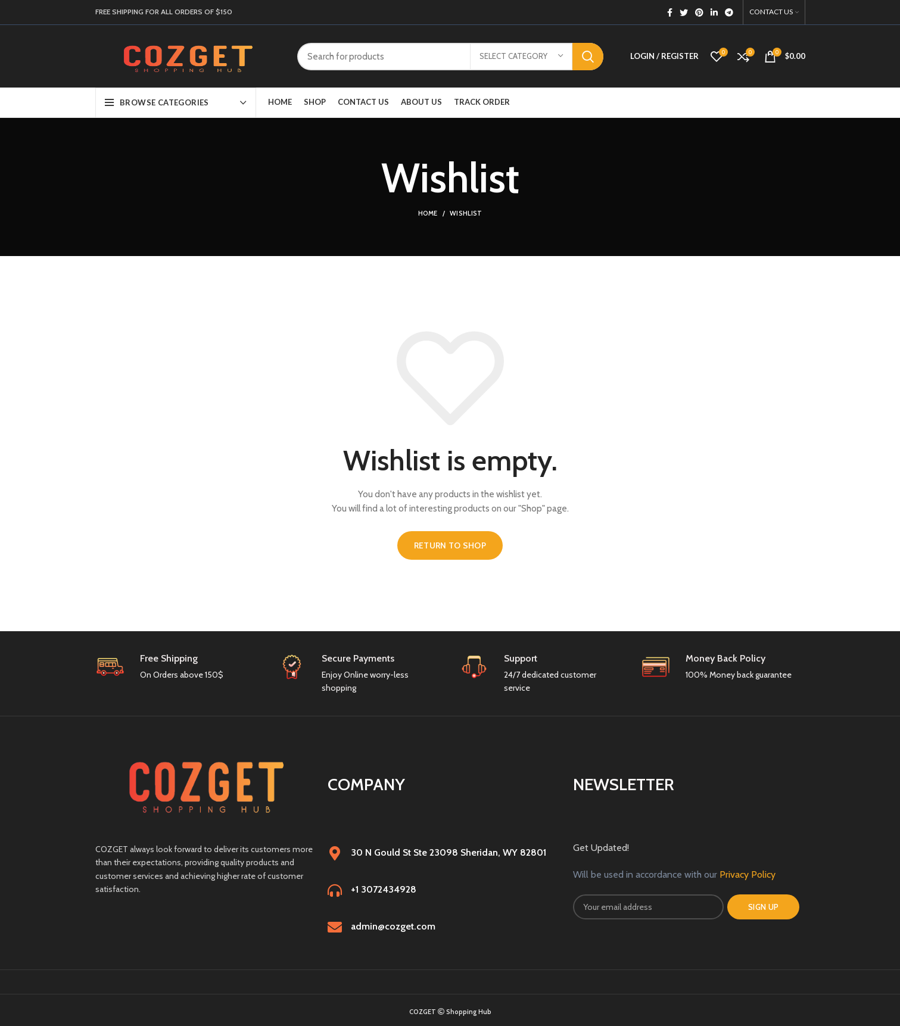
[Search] (450, 56)
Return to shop (450, 545)
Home (428, 213)
